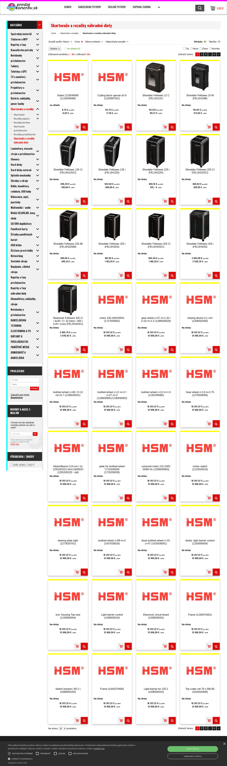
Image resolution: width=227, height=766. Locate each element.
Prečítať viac (99, 748)
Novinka (216, 48)
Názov (66, 41)
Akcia (195, 48)
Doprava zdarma (142, 7)
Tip (187, 48)
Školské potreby (117, 7)
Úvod (53, 33)
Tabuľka (212, 41)
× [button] (224, 744)
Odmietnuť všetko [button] (193, 756)
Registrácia (17, 397)
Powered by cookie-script (17, 763)
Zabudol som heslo (20, 394)
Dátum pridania (92, 41)
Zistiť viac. (15, 444)
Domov (67, 7)
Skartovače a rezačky (69, 33)
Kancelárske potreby (89, 7)
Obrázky (198, 41)
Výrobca (55, 48)
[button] (76, 758)
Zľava (205, 48)
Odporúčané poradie (115, 41)
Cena (77, 41)
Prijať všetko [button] (192, 749)
